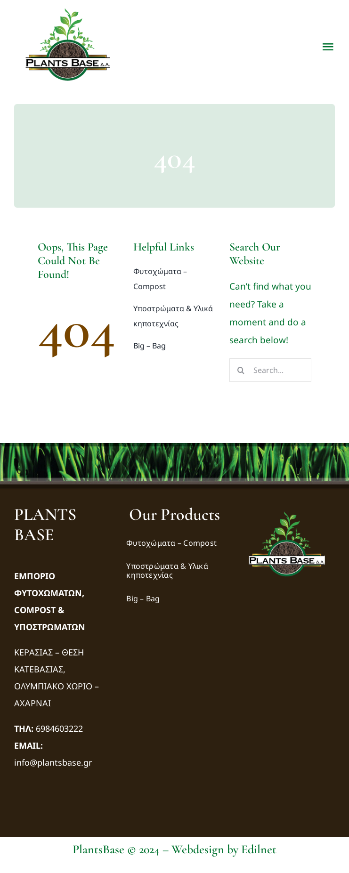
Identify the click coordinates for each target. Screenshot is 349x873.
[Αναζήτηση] (241, 370)
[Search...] (270, 370)
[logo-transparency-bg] (287, 508)
